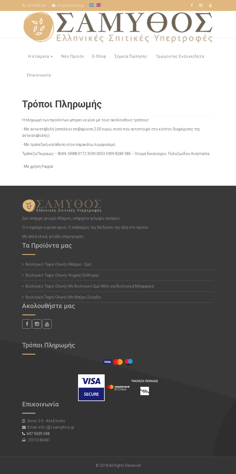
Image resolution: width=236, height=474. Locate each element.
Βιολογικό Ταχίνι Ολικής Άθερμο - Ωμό (58, 264)
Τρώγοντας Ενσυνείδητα (180, 56)
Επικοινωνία (39, 75)
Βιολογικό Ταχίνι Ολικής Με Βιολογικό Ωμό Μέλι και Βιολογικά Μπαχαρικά (90, 286)
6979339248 (36, 5)
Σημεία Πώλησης (131, 56)
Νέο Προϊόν (72, 56)
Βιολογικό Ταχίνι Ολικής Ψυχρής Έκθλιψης (62, 275)
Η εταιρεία (38, 56)
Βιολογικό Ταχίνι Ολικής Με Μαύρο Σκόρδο (63, 297)
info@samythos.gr (70, 5)
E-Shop (99, 56)
